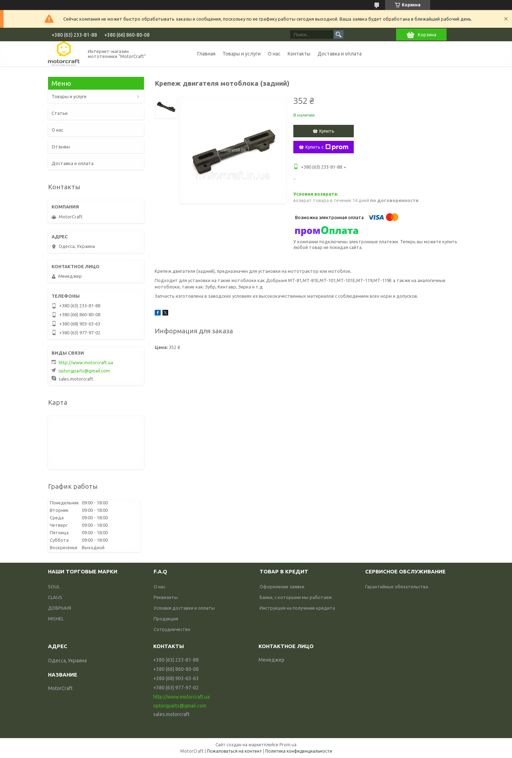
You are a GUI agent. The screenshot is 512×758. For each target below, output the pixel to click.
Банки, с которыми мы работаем (296, 597)
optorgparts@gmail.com (84, 370)
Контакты (299, 54)
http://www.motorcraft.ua (86, 362)
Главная (206, 54)
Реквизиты (166, 597)
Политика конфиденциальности (298, 751)
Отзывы (61, 146)
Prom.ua (288, 744)
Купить (326, 130)
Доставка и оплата (340, 54)
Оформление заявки (282, 586)
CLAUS (55, 597)
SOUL (54, 586)
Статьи (60, 113)
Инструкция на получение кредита (297, 607)
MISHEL (56, 618)
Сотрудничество (172, 629)
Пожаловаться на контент (234, 751)
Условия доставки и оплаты (184, 607)
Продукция (166, 618)
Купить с (326, 147)
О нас (274, 54)
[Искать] (338, 34)
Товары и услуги (242, 54)
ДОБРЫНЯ (59, 607)
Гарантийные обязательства (396, 586)
